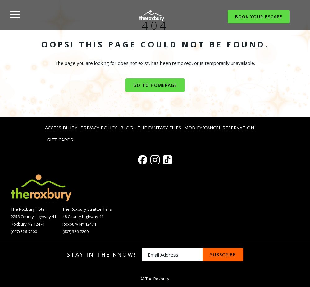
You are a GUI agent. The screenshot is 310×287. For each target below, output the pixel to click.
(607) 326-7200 (24, 231)
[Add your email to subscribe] (172, 254)
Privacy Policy (98, 127)
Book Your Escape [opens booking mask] (258, 17)
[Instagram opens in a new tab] (155, 158)
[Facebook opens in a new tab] (142, 158)
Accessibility (61, 127)
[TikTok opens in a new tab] (167, 158)
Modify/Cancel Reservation (219, 127)
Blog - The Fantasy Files (150, 127)
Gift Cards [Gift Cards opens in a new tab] (60, 141)
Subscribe (223, 255)
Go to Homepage (155, 85)
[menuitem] (62, 127)
